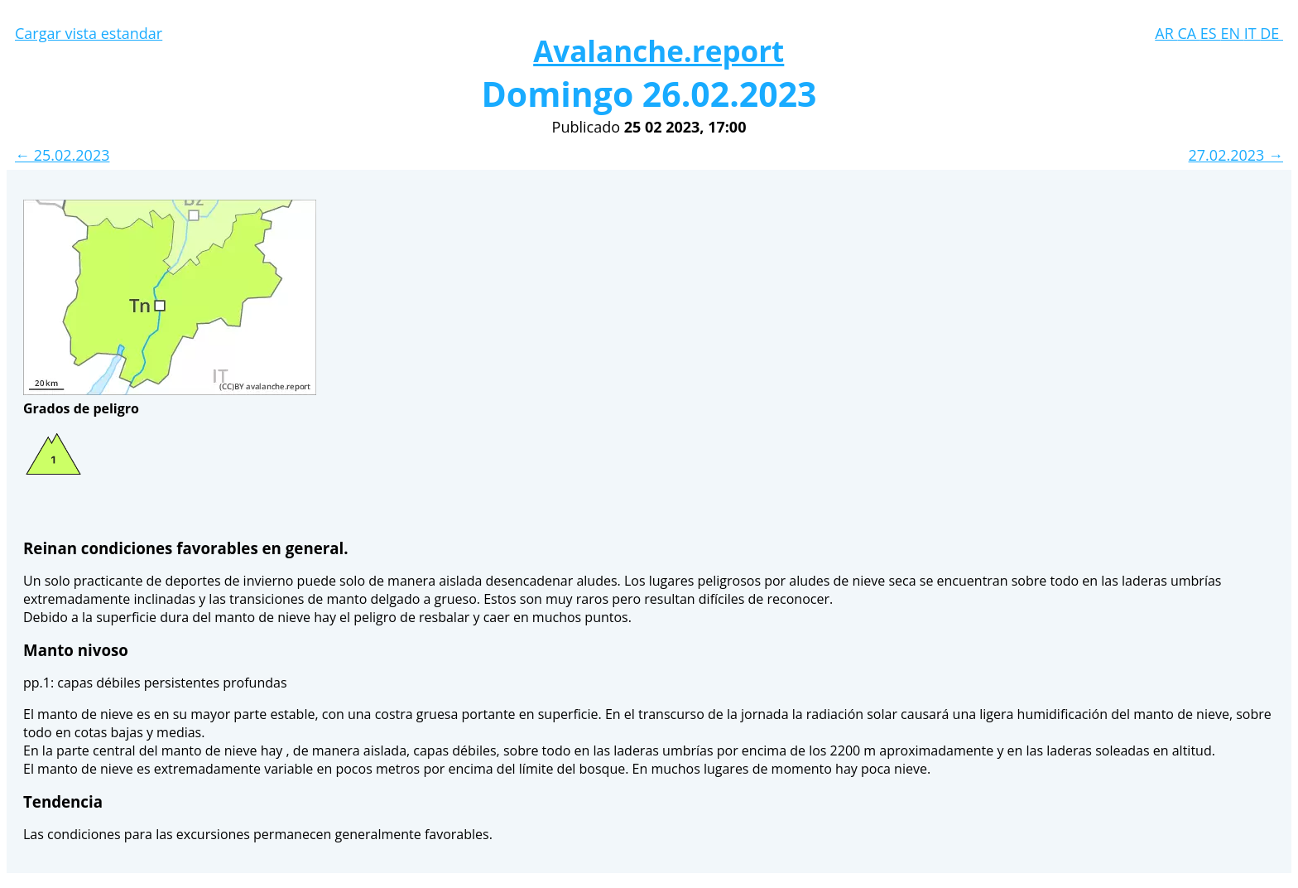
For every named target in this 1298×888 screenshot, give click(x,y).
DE (1271, 33)
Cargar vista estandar (88, 33)
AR (1166, 33)
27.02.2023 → (1236, 155)
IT (1252, 33)
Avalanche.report (658, 50)
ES (1210, 33)
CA (1188, 33)
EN (1231, 33)
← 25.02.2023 (62, 155)
